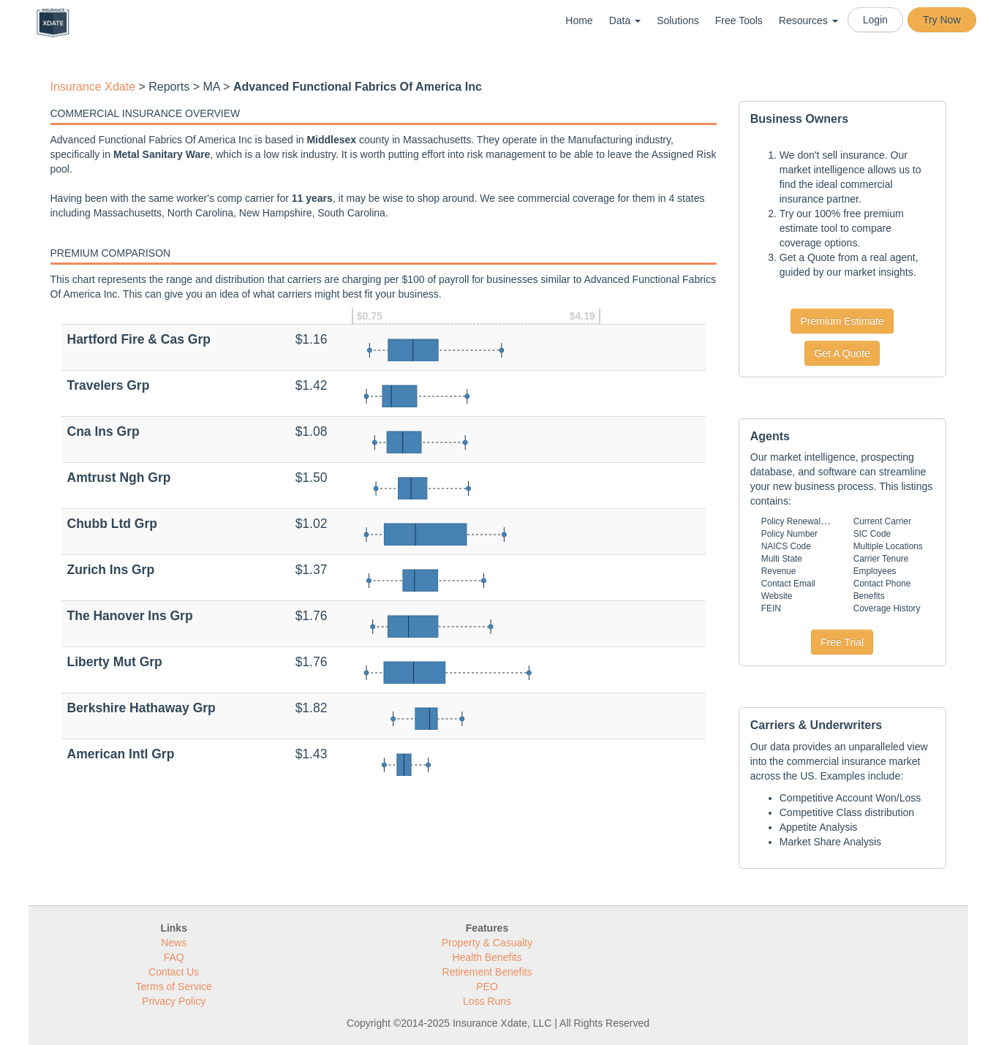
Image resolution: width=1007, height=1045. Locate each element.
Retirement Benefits (487, 972)
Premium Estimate (841, 321)
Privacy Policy (173, 1001)
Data (625, 20)
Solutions (678, 20)
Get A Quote (842, 353)
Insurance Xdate (93, 86)
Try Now (942, 20)
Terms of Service (174, 986)
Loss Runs (487, 1001)
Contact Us (173, 972)
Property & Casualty (487, 942)
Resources (808, 20)
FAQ (174, 957)
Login (875, 20)
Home (578, 20)
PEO (487, 986)
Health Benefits (487, 957)
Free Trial (842, 642)
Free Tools (739, 20)
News (173, 942)
